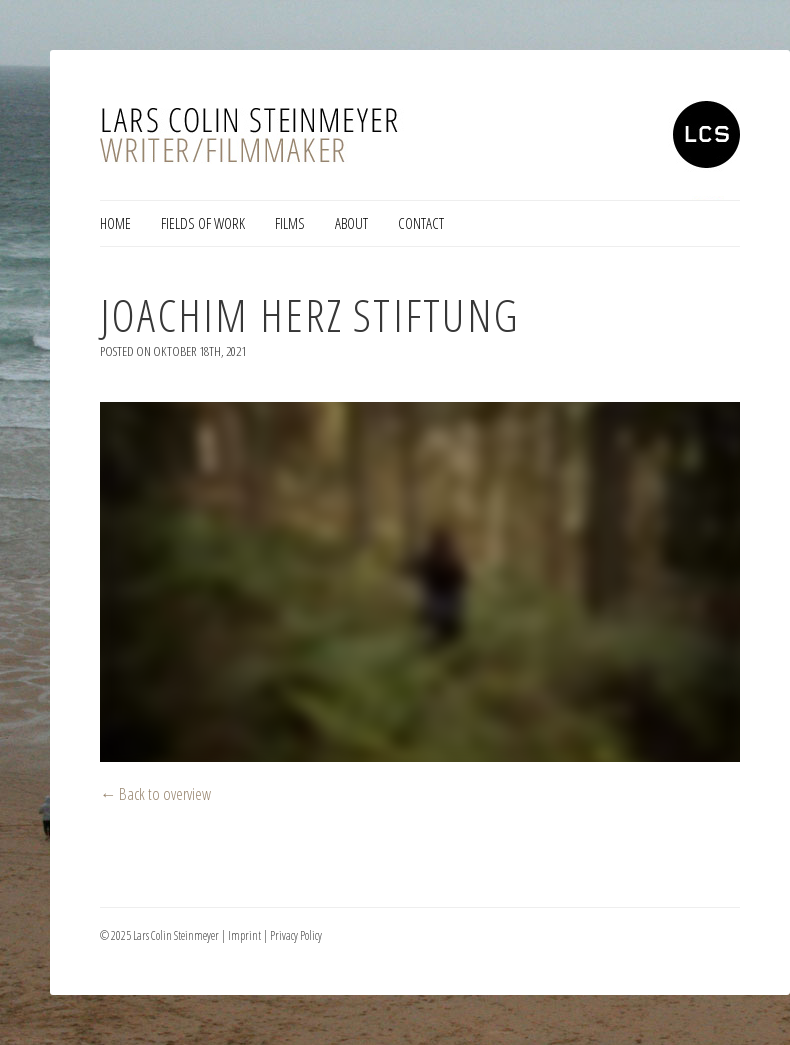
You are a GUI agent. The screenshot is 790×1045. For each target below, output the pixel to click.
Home (115, 223)
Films (290, 223)
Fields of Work (203, 223)
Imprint (244, 935)
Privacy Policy (296, 935)
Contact (421, 223)
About (351, 223)
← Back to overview (156, 793)
